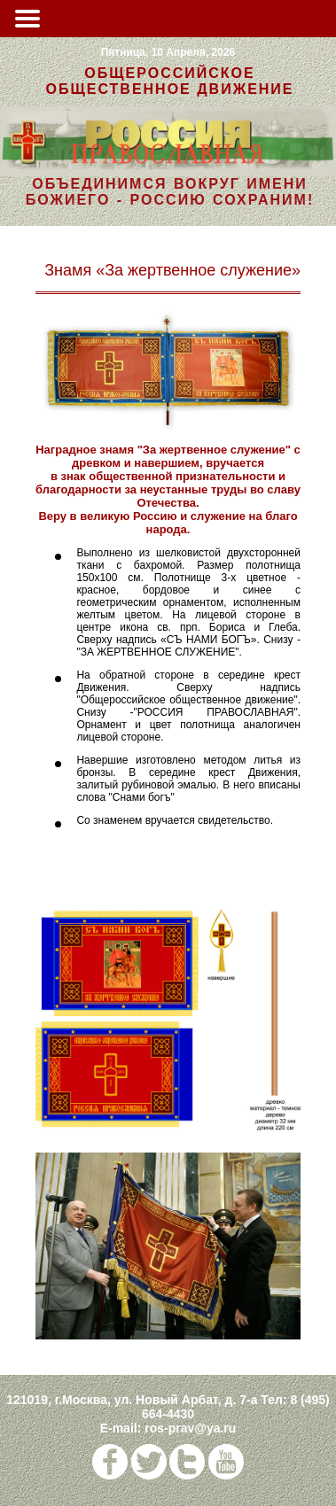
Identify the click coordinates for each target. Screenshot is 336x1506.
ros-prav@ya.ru (190, 1428)
